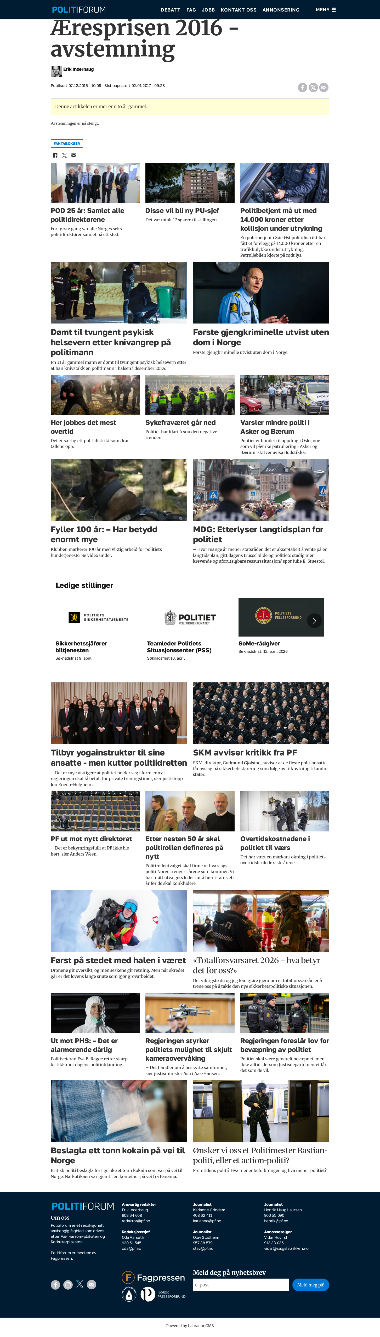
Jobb (208, 10)
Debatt (170, 10)
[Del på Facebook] (303, 89)
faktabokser (67, 147)
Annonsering (281, 10)
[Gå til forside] (79, 10)
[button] (314, 624)
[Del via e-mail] (324, 89)
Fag (191, 10)
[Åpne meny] (325, 11)
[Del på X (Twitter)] (313, 89)
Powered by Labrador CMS (190, 1329)
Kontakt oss (239, 10)
